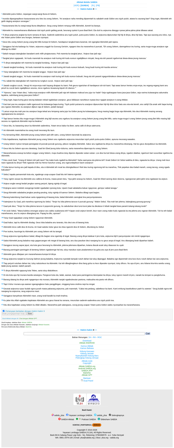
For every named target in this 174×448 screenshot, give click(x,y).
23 (2, 134)
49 (2, 263)
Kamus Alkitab (87, 346)
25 (2, 143)
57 (2, 304)
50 (2, 270)
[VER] (76, 5)
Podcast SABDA (86, 419)
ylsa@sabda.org (87, 438)
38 (2, 210)
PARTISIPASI (86, 425)
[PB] (98, 5)
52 (2, 279)
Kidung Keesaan (87, 351)
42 (2, 231)
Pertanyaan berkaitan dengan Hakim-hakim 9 (25, 311)
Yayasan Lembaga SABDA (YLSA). (78, 432)
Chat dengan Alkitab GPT (28, 318)
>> (96, 9)
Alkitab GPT (87, 375)
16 (2, 92)
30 (2, 174)
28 (2, 160)
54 (2, 288)
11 (2, 67)
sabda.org (114, 438)
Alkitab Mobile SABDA (87, 2)
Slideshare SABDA (107, 419)
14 (2, 80)
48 (2, 258)
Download (87, 341)
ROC (99, 337)
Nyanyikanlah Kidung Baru (87, 356)
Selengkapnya (116, 415)
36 (2, 201)
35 (2, 197)
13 (2, 76)
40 (2, 222)
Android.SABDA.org (87, 368)
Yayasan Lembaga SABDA (79, 415)
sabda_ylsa (57, 415)
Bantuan (87, 378)
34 (2, 192)
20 (2, 118)
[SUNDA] (84, 5)
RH (94, 337)
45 (2, 245)
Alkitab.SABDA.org (87, 366)
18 (2, 104)
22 (2, 130)
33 (2, 188)
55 (2, 295)
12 (2, 71)
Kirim (30, 314)
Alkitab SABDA (27, 322)
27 (2, 153)
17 (2, 99)
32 (2, 183)
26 (2, 148)
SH (89, 337)
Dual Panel (87, 381)
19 (2, 111)
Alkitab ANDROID (87, 343)
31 (2, 178)
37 (2, 206)
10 (2, 62)
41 (2, 227)
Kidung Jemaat (87, 353)
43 (2, 236)
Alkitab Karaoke (43, 324)
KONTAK (76, 425)
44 (2, 240)
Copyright (87, 363)
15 (2, 85)
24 (2, 139)
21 (2, 125)
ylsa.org (104, 438)
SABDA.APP (87, 371)
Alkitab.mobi (87, 361)
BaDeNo (29, 327)
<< (78, 9)
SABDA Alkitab (66, 419)
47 (2, 254)
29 (2, 167)
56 (2, 300)
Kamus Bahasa (87, 348)
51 (2, 275)
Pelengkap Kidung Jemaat (87, 358)
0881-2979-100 (66, 438)
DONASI (97, 425)
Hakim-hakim (86, 9)
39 (2, 217)
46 (2, 249)
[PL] (93, 5)
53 (2, 284)
